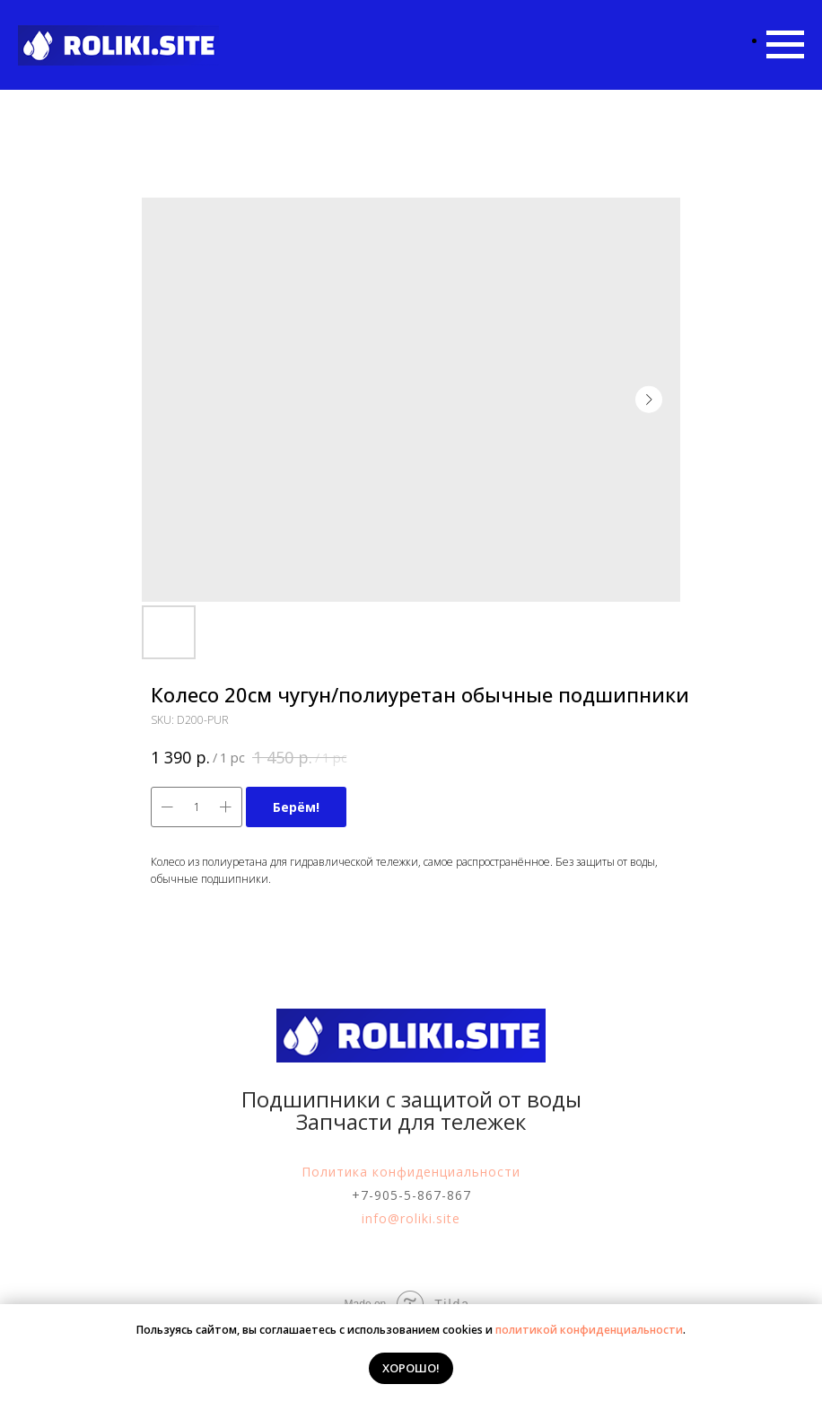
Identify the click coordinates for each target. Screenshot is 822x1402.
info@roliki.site (411, 1218)
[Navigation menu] (785, 45)
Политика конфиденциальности (411, 1171)
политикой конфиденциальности (589, 1329)
